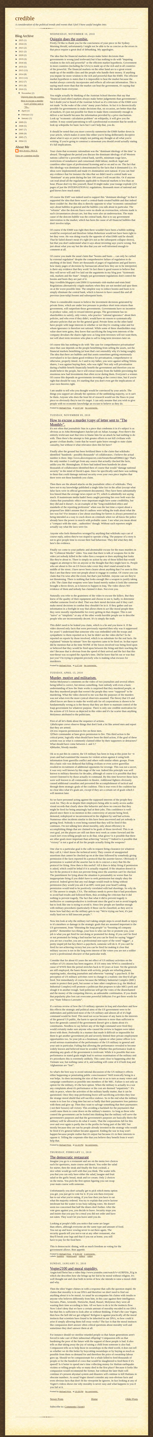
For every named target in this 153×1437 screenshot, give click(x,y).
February (25, 114)
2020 (21, 55)
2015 (21, 70)
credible (25, 18)
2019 (21, 59)
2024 (21, 44)
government (71, 1256)
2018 (21, 62)
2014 (21, 74)
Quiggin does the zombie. (32, 96)
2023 (21, 48)
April (24, 110)
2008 (21, 126)
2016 (21, 66)
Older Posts (131, 1399)
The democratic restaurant (69, 1157)
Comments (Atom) (75, 1406)
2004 (21, 141)
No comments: (91, 408)
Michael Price (28, 151)
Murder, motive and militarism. (73, 678)
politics (82, 1256)
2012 (21, 81)
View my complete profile (27, 155)
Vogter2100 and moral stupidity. (74, 1269)
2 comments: (90, 1254)
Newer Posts (56, 1399)
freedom (60, 1256)
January (25, 118)
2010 (21, 89)
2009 (21, 122)
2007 (21, 129)
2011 (21, 85)
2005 (21, 137)
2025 (21, 40)
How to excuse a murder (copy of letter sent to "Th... (32, 103)
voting (90, 1256)
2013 (21, 78)
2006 (21, 133)
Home (94, 1399)
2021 (21, 51)
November (26, 93)
